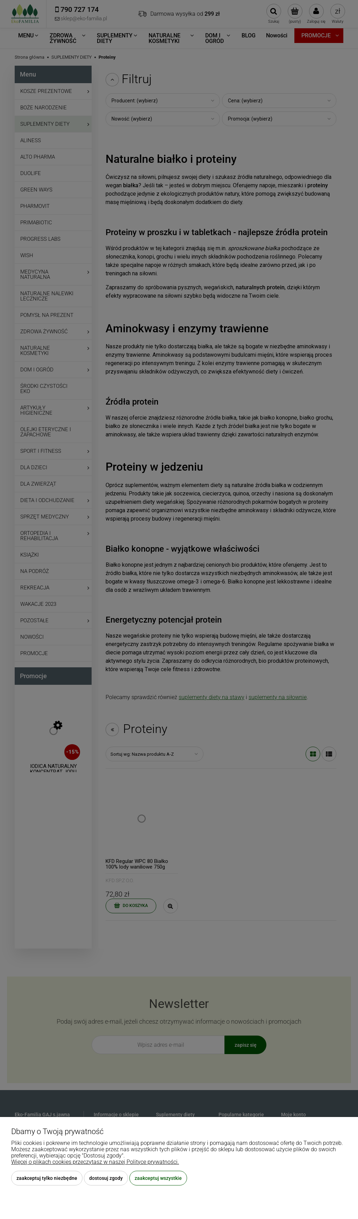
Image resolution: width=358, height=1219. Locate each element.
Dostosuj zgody (106, 1178)
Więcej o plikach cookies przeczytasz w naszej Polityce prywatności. (95, 1162)
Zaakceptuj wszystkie (158, 1178)
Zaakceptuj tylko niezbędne (46, 1178)
